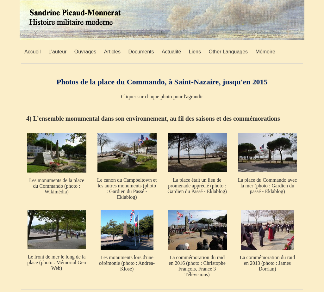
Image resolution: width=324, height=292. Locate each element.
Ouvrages (85, 51)
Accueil (32, 51)
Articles (112, 51)
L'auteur (57, 51)
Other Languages (228, 51)
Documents (141, 51)
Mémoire (265, 51)
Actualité (171, 51)
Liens (195, 51)
